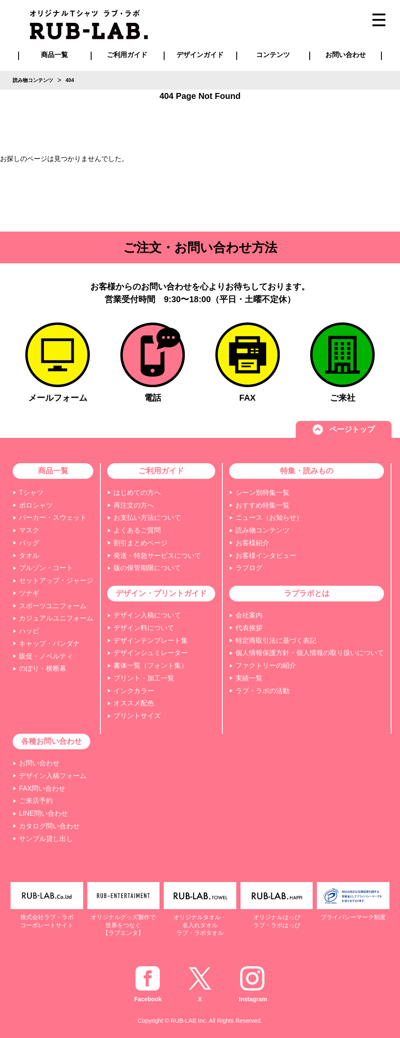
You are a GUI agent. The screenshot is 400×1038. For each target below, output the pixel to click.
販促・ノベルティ (46, 656)
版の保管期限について (147, 567)
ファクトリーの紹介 (265, 665)
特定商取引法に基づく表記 (275, 640)
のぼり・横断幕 (42, 668)
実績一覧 (248, 678)
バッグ (29, 542)
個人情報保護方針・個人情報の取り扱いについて (309, 652)
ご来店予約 (36, 800)
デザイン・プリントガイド (161, 593)
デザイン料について (144, 627)
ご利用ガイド (161, 471)
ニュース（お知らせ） (269, 517)
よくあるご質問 (137, 530)
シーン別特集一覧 (262, 492)
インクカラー (134, 690)
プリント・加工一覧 (144, 678)
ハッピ (29, 630)
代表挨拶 (248, 627)
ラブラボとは (307, 593)
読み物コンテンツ (262, 530)
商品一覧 (54, 54)
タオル (29, 555)
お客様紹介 (252, 542)
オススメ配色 (134, 703)
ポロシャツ (36, 505)
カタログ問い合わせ (49, 826)
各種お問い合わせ (51, 741)
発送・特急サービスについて (157, 555)
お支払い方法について (147, 517)
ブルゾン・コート (46, 567)
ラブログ (248, 567)
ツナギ (29, 593)
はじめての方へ (137, 492)
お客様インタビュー (265, 555)
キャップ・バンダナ (49, 643)
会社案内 (248, 615)
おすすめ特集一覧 (262, 505)
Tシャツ (31, 492)
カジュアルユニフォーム (56, 618)
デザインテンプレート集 (151, 640)
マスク (29, 530)
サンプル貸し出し (46, 838)
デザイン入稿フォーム (52, 775)
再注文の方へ (134, 505)
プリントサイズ (137, 715)
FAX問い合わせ (42, 788)
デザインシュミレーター (151, 652)
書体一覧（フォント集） (151, 665)
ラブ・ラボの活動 (262, 690)
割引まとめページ (141, 542)
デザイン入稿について (147, 615)
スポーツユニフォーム (52, 605)
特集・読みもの (306, 471)
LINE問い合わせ (43, 813)
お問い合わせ (39, 763)
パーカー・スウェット (52, 517)
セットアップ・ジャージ (56, 580)
